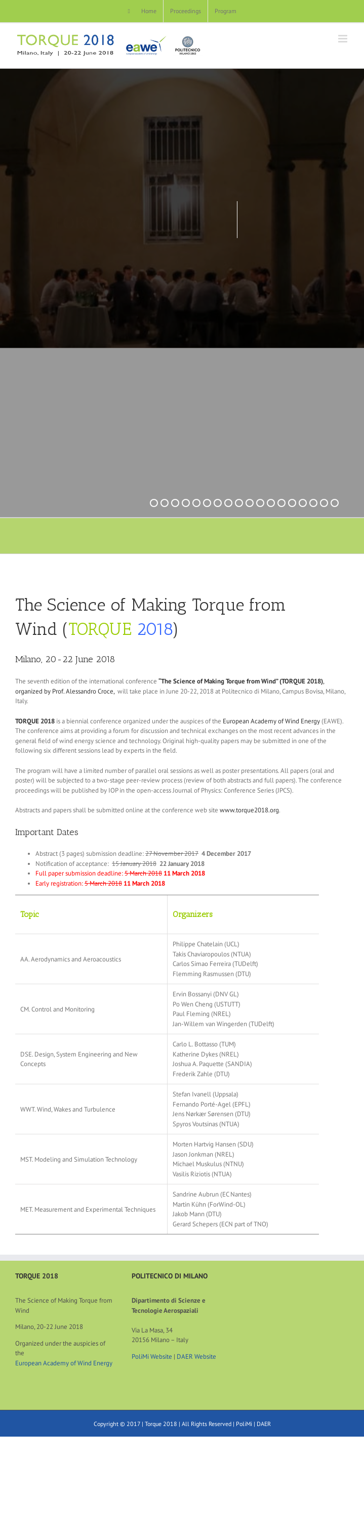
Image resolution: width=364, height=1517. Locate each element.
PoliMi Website (152, 1356)
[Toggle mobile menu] (343, 38)
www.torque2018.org (249, 810)
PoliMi (244, 1424)
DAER (264, 1424)
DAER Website (196, 1356)
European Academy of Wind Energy (271, 721)
